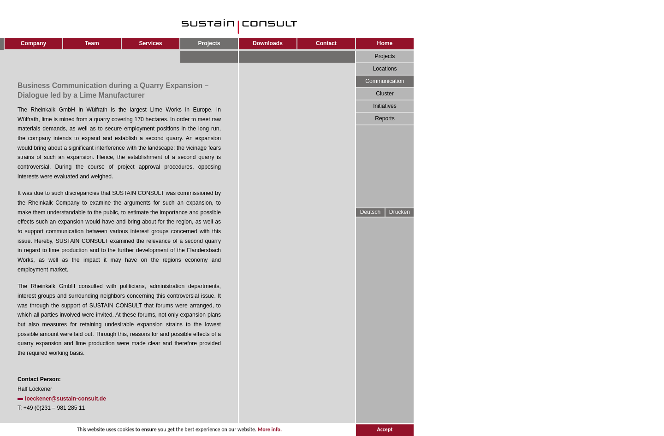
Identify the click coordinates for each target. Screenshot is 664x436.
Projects (385, 56)
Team (92, 43)
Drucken (399, 212)
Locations (385, 68)
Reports (385, 118)
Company (33, 43)
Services (150, 43)
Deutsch (370, 212)
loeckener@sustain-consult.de (65, 398)
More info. (270, 430)
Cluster (385, 93)
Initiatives (385, 106)
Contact (326, 43)
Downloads (268, 43)
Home (385, 43)
